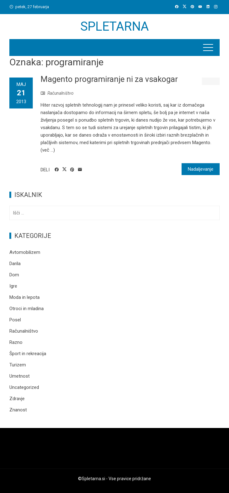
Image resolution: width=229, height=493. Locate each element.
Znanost (18, 410)
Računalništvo (60, 93)
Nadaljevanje (200, 169)
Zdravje (17, 398)
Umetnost (19, 376)
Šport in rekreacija (27, 353)
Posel (15, 320)
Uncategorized (24, 387)
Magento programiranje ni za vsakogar (109, 79)
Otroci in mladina (26, 308)
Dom (14, 275)
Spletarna (114, 26)
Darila (15, 263)
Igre (13, 286)
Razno (15, 342)
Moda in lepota (24, 297)
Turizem (17, 365)
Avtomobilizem (24, 252)
